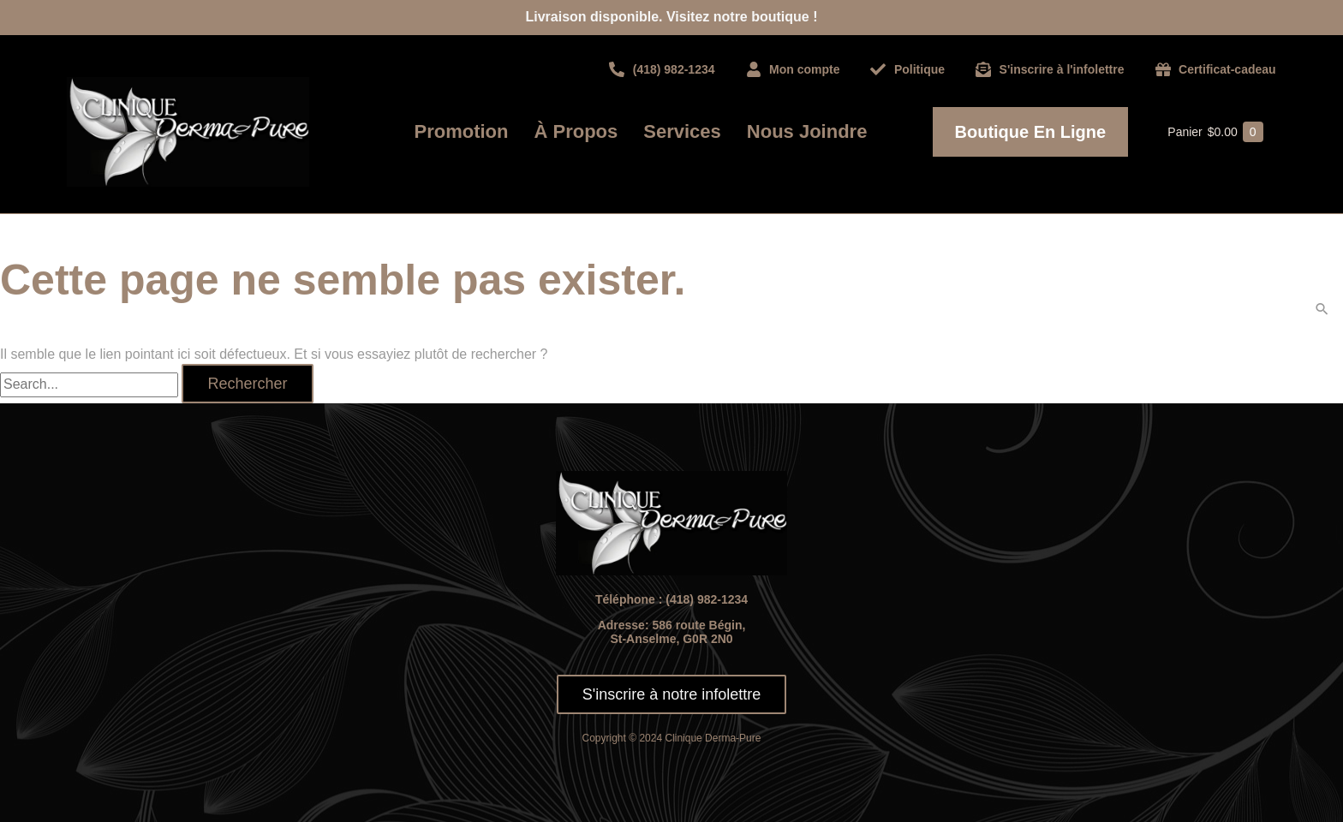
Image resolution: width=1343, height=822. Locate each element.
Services (682, 131)
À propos (576, 131)
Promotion (462, 131)
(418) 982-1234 (707, 599)
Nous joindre (807, 131)
